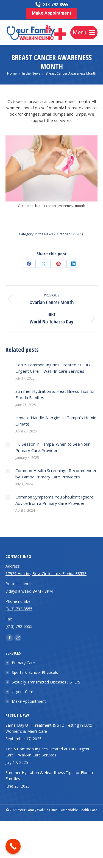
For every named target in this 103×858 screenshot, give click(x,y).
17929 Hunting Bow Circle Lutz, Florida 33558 (46, 573)
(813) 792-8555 (18, 608)
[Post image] (7, 365)
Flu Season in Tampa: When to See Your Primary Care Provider (52, 447)
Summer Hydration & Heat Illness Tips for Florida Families (55, 394)
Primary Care (23, 662)
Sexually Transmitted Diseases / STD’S (46, 682)
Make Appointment (29, 701)
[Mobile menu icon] (84, 32)
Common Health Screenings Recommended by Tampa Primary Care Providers (56, 474)
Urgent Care (22, 691)
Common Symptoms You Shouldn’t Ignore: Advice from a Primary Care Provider (54, 500)
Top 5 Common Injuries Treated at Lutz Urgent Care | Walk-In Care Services (53, 368)
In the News (44, 234)
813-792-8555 (51, 4)
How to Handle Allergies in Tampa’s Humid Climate (55, 421)
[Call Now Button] (13, 846)
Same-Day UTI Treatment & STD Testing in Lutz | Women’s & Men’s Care (50, 728)
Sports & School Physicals (35, 672)
